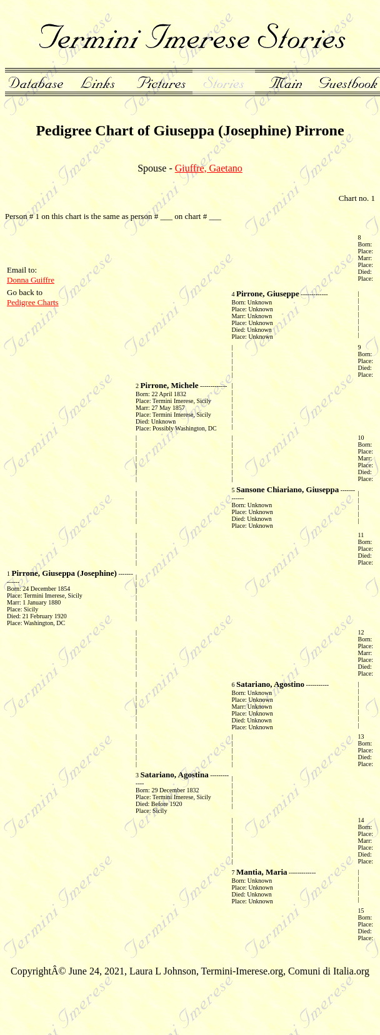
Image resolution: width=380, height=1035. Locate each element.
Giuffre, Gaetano (208, 168)
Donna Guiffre (30, 279)
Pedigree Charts (33, 302)
